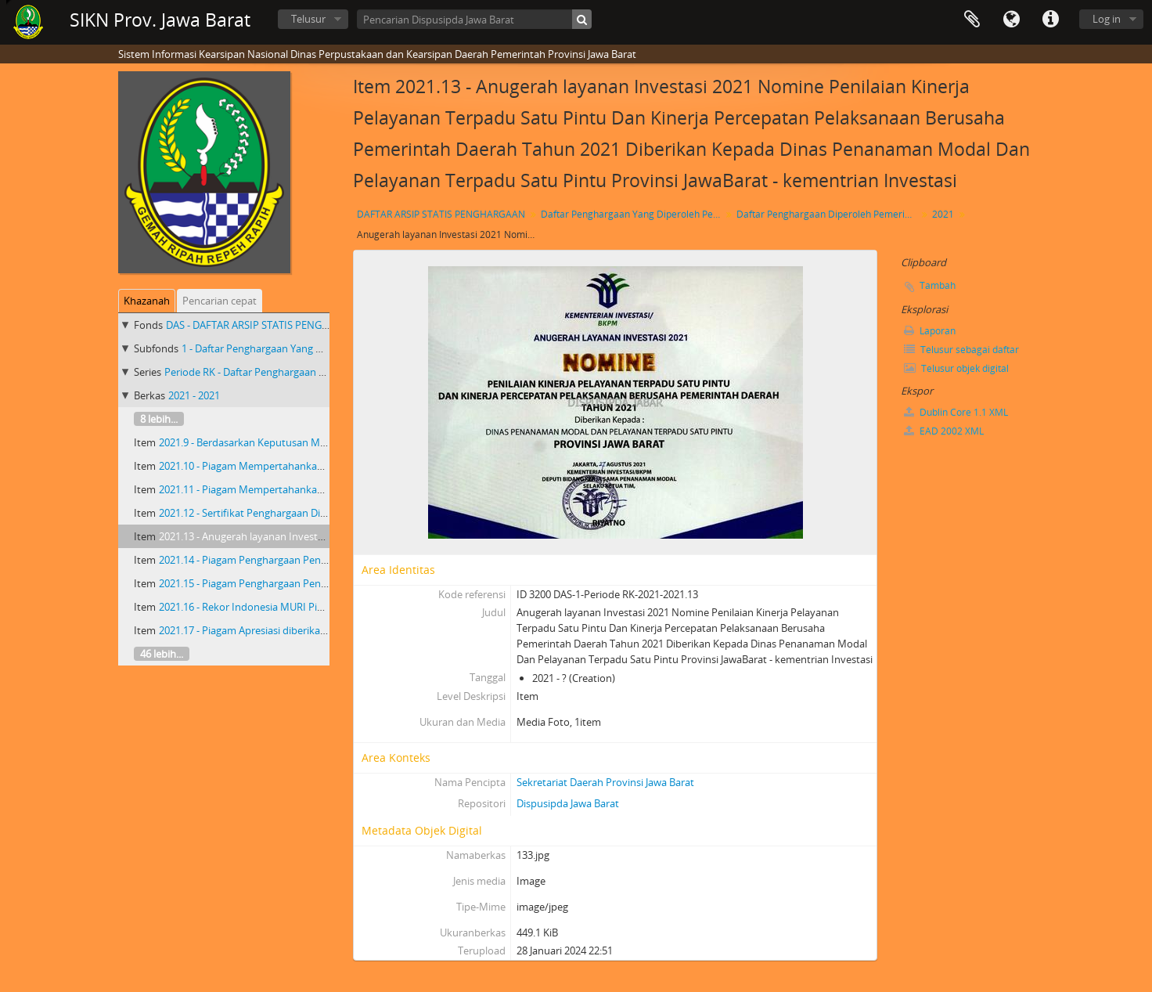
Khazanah (147, 301)
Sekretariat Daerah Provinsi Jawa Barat (605, 782)
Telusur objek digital (956, 368)
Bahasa (1011, 19)
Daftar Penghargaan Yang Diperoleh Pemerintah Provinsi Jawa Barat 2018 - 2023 (633, 214)
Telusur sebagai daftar (961, 349)
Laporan (930, 330)
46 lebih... (161, 654)
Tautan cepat (1050, 19)
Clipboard (972, 19)
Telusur (308, 19)
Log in (1107, 19)
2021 (943, 214)
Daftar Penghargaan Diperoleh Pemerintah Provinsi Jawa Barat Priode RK (828, 214)
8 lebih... (159, 419)
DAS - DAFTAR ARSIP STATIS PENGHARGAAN (267, 325)
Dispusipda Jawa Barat (568, 803)
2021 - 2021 (194, 395)
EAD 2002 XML (944, 431)
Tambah (938, 285)
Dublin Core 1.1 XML (956, 412)
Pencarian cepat (219, 301)
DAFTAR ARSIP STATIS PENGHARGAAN (441, 214)
